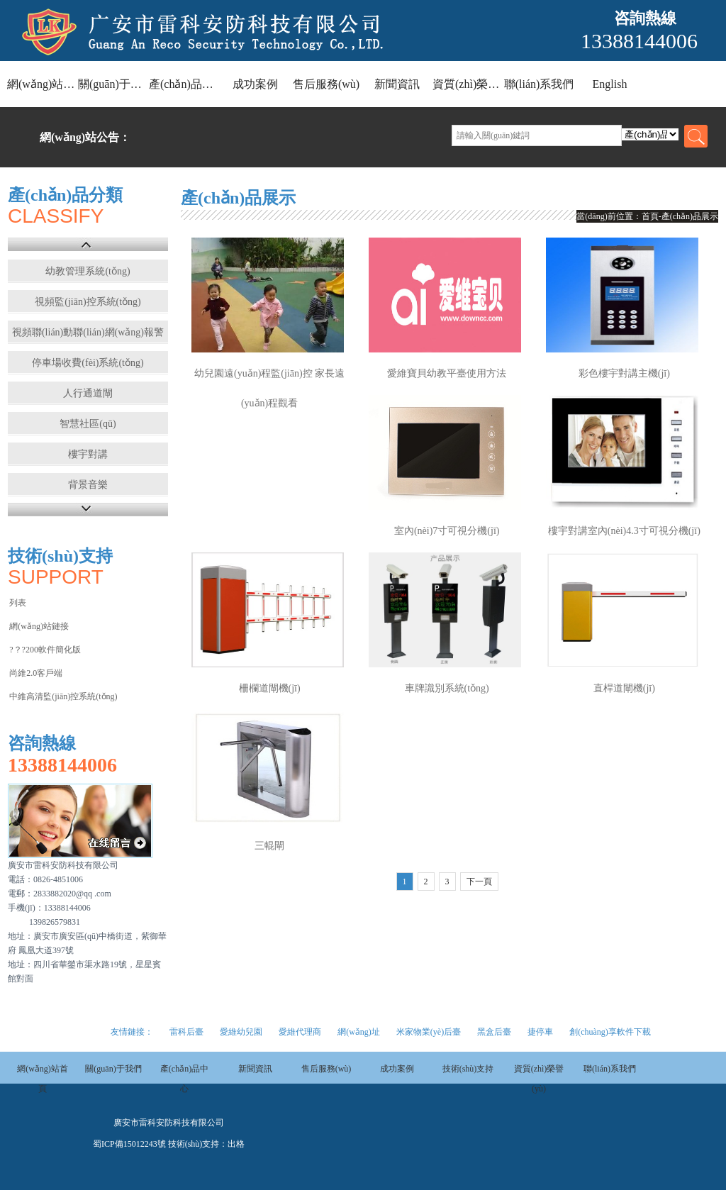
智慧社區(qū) (88, 423)
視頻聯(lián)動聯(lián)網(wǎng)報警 (88, 332)
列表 (17, 603)
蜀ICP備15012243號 (129, 1144)
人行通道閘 (88, 393)
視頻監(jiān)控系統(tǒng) (88, 301)
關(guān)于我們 (113, 84)
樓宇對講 (88, 454)
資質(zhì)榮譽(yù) (467, 84)
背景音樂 (88, 484)
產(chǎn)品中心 (184, 84)
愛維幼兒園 (241, 1032)
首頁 (650, 216)
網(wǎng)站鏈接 (39, 626)
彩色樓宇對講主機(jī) (624, 373)
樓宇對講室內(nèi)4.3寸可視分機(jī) (624, 531)
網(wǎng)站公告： (85, 137)
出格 (236, 1144)
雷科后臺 (186, 1032)
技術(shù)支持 (468, 1069)
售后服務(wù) (326, 84)
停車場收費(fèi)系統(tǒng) (87, 362)
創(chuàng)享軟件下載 (610, 1032)
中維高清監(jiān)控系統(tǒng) (63, 696)
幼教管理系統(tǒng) (87, 271)
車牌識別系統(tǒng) (447, 688)
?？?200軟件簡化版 (45, 650)
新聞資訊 (397, 84)
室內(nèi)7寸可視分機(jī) (447, 531)
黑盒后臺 (494, 1032)
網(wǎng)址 (358, 1032)
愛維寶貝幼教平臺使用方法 (446, 373)
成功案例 (255, 84)
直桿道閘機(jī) (624, 688)
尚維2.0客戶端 (35, 673)
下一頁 (479, 881)
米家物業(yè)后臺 (428, 1032)
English (610, 84)
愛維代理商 (300, 1032)
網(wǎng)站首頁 (42, 84)
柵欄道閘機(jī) (270, 688)
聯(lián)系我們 (539, 84)
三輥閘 (269, 845)
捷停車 (540, 1032)
